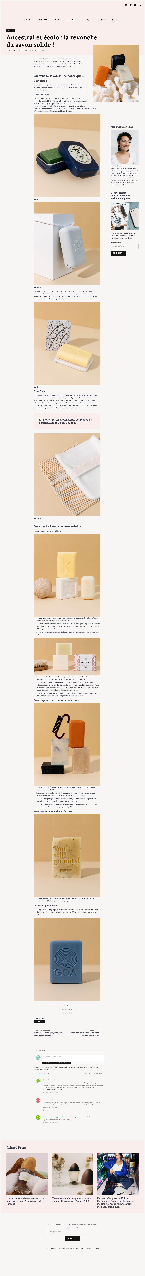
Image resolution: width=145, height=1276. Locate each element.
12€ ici (36, 214)
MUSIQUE (87, 34)
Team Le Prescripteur (16, 65)
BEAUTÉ (57, 34)
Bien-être (39, 1036)
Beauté (10, 45)
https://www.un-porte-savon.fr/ (59, 1119)
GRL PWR (28, 34)
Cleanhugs (54, 121)
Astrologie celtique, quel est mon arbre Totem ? (48, 1049)
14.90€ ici (38, 302)
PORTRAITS (43, 34)
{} (67, 1077)
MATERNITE (72, 34)
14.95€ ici (38, 533)
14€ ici (36, 402)
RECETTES (116, 34)
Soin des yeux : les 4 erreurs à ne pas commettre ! (85, 1049)
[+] (69, 1077)
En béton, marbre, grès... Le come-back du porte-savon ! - (64, 1131)
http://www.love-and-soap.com (52, 1104)
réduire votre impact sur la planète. (76, 410)
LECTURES (101, 34)
